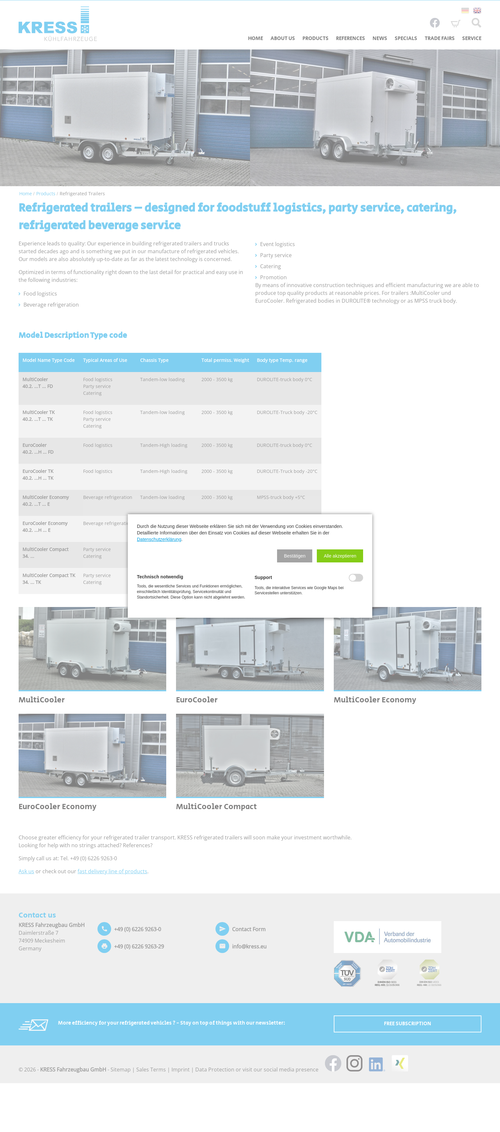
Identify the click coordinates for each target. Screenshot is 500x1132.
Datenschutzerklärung (159, 539)
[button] (294, 555)
